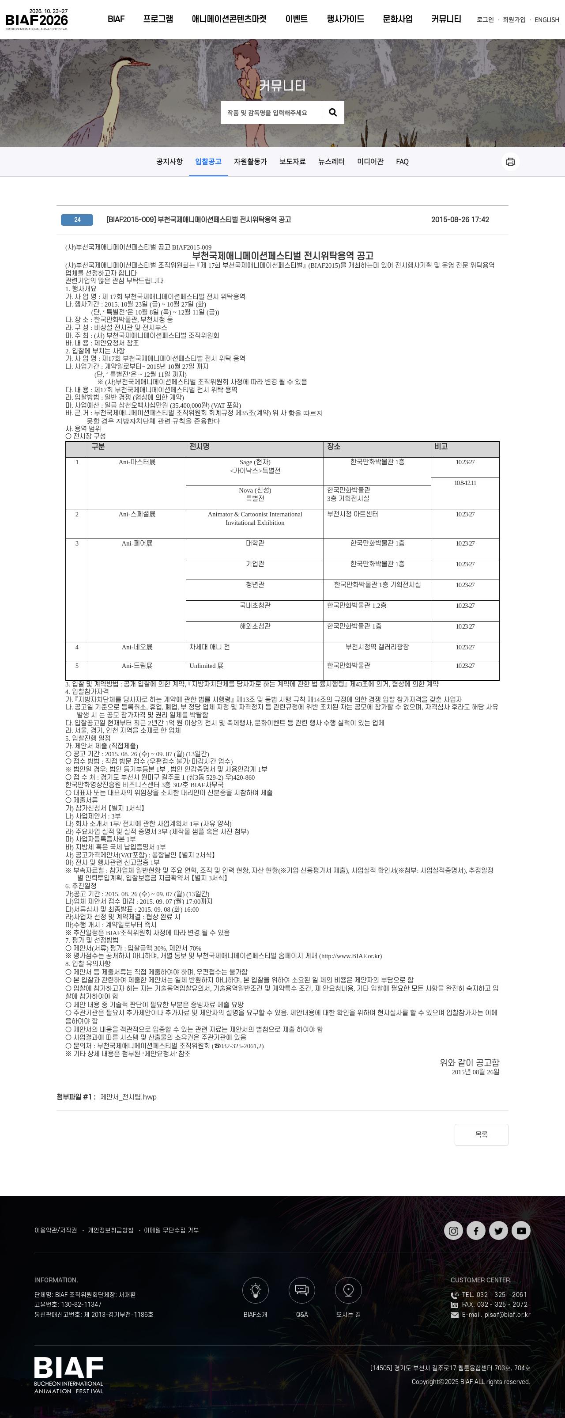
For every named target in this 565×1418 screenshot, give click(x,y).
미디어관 (370, 161)
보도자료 (292, 161)
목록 (481, 1135)
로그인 (485, 19)
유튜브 (520, 1224)
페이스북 (475, 1228)
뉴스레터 (331, 161)
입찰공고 (208, 161)
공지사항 (169, 161)
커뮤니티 (446, 19)
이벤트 (296, 19)
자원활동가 (250, 161)
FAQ (402, 161)
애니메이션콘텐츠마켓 (229, 19)
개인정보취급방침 (111, 1230)
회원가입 (514, 19)
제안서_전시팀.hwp (128, 1097)
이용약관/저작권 (55, 1230)
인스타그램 (452, 1228)
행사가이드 (345, 19)
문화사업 (398, 19)
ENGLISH (547, 19)
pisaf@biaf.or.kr (508, 1315)
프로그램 (158, 19)
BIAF (116, 19)
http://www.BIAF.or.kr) (351, 955)
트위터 (497, 1224)
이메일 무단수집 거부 (171, 1230)
